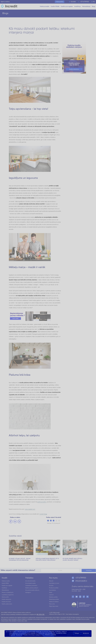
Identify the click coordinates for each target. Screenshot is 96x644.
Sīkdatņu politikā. (50, 635)
